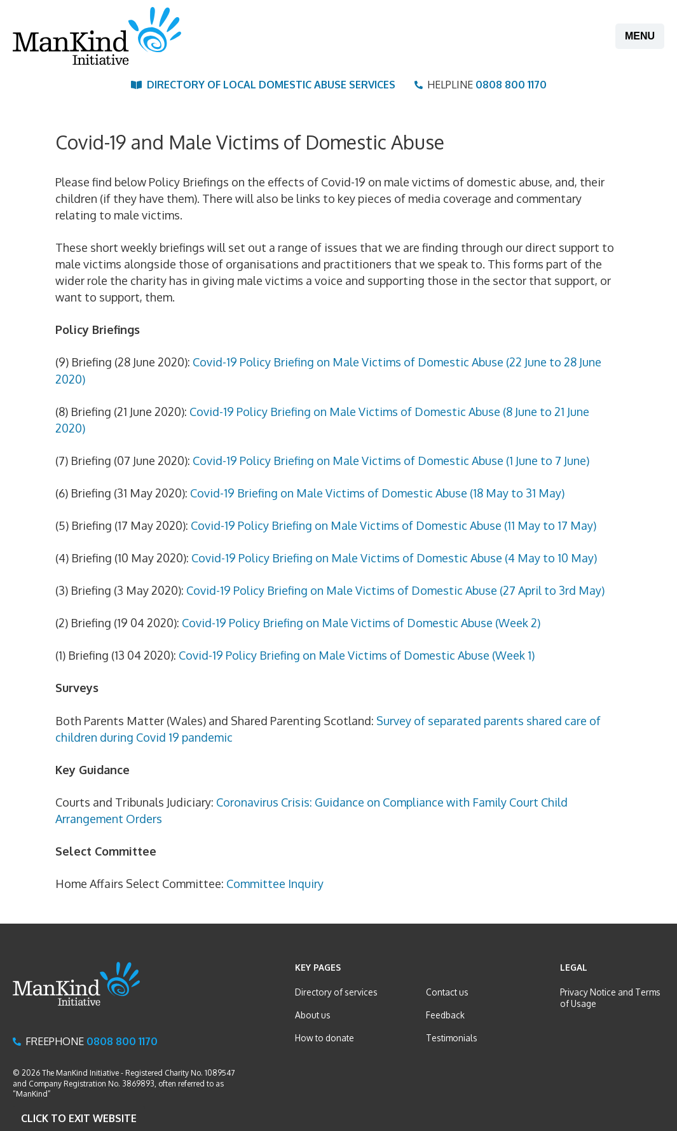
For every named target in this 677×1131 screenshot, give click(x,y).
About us (313, 1015)
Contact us (447, 992)
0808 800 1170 (511, 84)
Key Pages (318, 967)
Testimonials (451, 1037)
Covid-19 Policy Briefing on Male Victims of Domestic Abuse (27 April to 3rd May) (395, 590)
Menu (640, 36)
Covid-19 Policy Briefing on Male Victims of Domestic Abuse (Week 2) (361, 623)
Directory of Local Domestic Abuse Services (271, 84)
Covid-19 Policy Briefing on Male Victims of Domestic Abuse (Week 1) (357, 655)
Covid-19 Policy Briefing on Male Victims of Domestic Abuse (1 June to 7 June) (391, 461)
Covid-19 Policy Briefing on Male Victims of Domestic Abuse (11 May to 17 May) (393, 525)
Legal (573, 967)
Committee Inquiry (275, 884)
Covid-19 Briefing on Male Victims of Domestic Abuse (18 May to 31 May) (377, 493)
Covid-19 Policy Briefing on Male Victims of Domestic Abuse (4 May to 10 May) (394, 558)
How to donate (324, 1037)
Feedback (445, 1015)
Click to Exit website (79, 1118)
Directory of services (336, 992)
